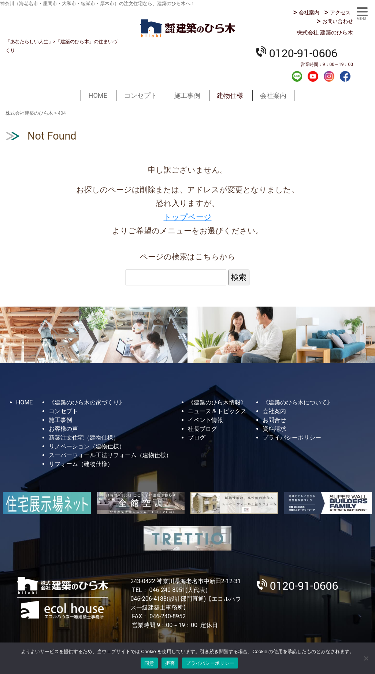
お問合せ (274, 419)
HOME (98, 95)
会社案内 (309, 12)
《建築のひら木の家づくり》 (87, 402)
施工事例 (187, 95)
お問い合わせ (337, 21)
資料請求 (274, 428)
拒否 (170, 663)
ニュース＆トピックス (217, 411)
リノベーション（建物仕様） (87, 446)
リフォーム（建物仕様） (81, 463)
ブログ (196, 437)
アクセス (340, 12)
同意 (149, 663)
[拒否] (366, 658)
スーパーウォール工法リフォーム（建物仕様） (110, 455)
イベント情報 (205, 419)
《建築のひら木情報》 (217, 402)
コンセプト (140, 95)
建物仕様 (230, 95)
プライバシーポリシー (292, 437)
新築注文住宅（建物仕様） (84, 437)
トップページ (188, 217)
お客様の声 (63, 428)
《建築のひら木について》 (298, 402)
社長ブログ (202, 428)
